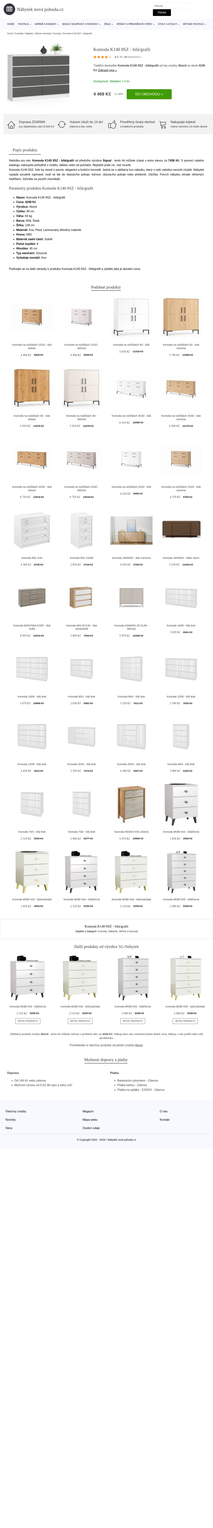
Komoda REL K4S (31, 557)
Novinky (10, 1119)
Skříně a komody (45, 24)
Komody (57, 33)
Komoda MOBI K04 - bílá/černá (82, 899)
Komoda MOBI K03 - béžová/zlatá (32, 899)
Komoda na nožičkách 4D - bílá (131, 344)
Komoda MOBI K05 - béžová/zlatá (185, 1006)
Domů (10, 24)
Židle (107, 24)
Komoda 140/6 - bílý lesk (181, 625)
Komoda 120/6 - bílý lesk (181, 696)
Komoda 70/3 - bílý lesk (31, 831)
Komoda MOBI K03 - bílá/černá (181, 831)
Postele (23, 24)
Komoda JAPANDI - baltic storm (181, 557)
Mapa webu (90, 1119)
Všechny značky (15, 1111)
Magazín (88, 1111)
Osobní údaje (91, 1128)
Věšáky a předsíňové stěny (134, 24)
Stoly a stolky (167, 24)
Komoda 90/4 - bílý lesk (131, 696)
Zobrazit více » (107, 70)
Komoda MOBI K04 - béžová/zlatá (131, 899)
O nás (164, 1111)
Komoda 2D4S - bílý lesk (131, 764)
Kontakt (164, 1119)
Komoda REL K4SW (81, 557)
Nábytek (29, 33)
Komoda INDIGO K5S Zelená (131, 831)
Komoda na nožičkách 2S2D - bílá (131, 486)
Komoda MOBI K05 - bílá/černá (181, 899)
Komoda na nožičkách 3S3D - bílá (131, 415)
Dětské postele (193, 24)
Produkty (19, 33)
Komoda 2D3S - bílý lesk (81, 764)
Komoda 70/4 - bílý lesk (81, 831)
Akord (182, 65)
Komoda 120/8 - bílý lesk (32, 764)
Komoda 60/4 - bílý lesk (181, 764)
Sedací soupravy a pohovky (80, 24)
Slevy (8, 1128)
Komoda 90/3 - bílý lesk (81, 696)
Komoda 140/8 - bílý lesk (32, 696)
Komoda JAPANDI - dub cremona (131, 557)
